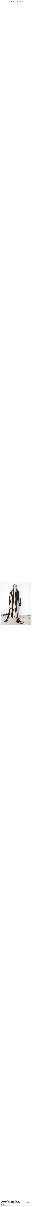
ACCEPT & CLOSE (27, 1201)
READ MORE (4, 1205)
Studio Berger (16, 1)
